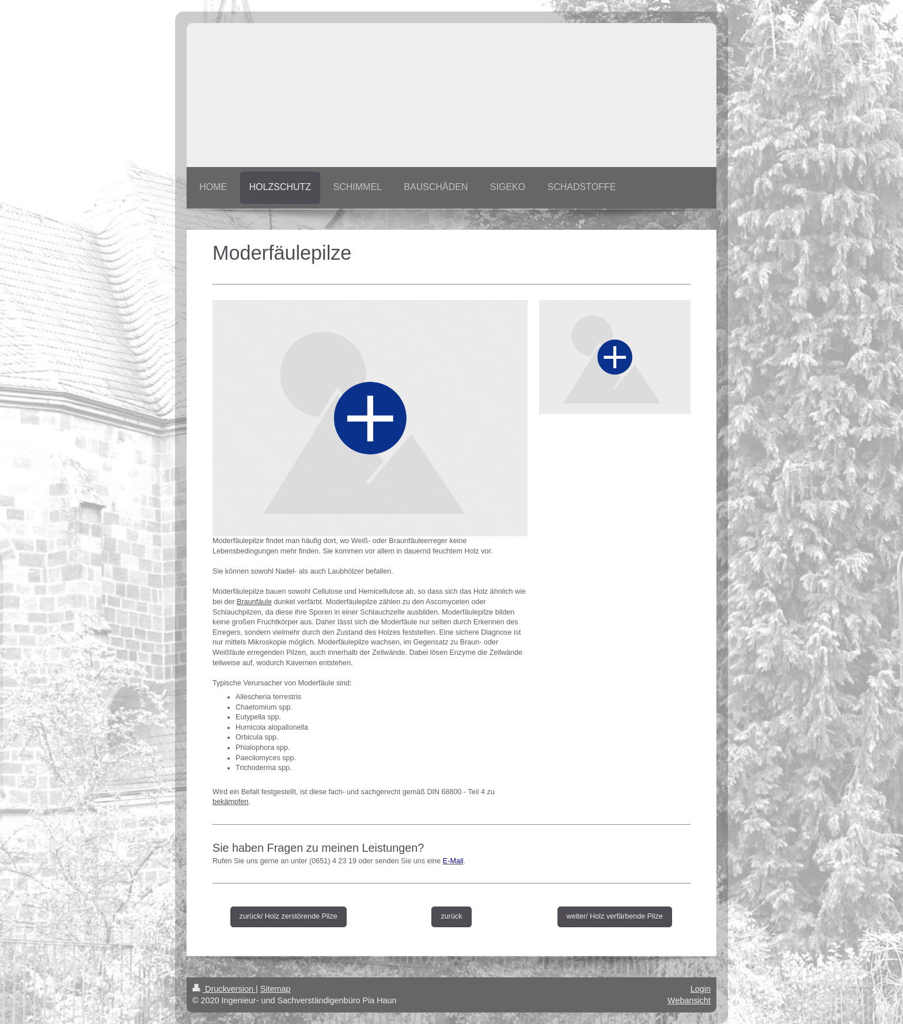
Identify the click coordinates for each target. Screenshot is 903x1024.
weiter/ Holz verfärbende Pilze (615, 916)
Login (700, 988)
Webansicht (689, 1000)
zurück (451, 916)
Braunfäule (254, 602)
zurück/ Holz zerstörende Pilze (288, 916)
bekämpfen (230, 802)
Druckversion (224, 988)
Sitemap (275, 988)
